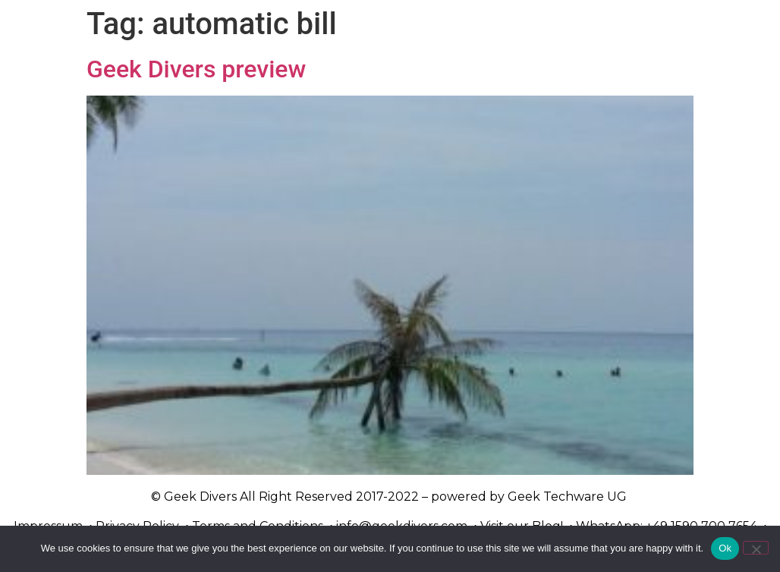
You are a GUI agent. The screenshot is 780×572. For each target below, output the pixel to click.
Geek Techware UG (567, 496)
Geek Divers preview (196, 69)
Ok (725, 548)
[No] (756, 548)
